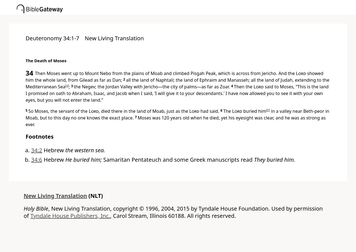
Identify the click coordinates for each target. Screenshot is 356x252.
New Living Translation (55, 195)
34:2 (36, 150)
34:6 (36, 159)
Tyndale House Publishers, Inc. (70, 215)
